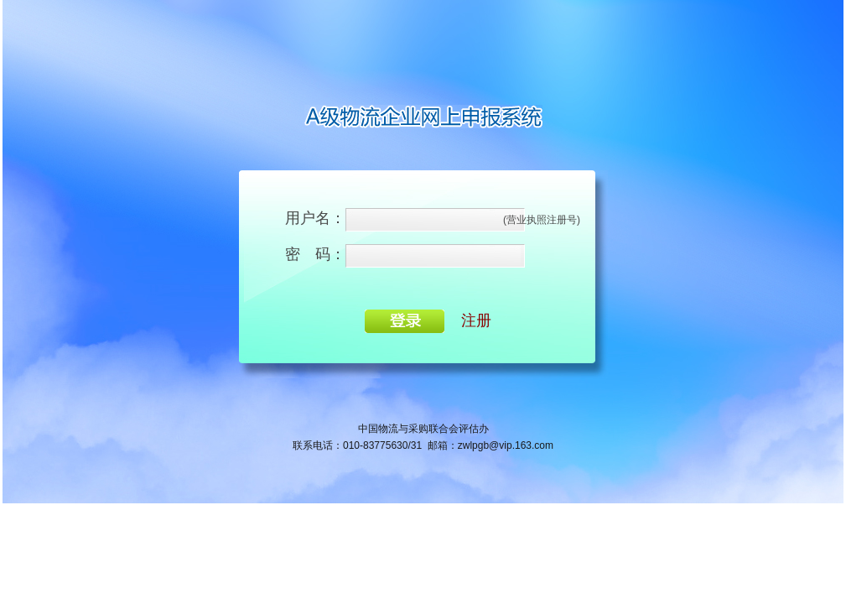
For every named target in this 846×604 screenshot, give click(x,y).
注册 (476, 320)
